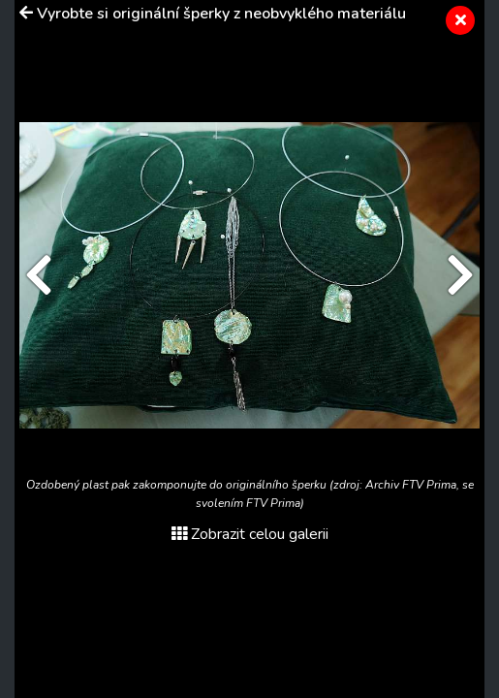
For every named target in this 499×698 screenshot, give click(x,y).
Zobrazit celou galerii (250, 534)
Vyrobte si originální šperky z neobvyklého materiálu (221, 13)
